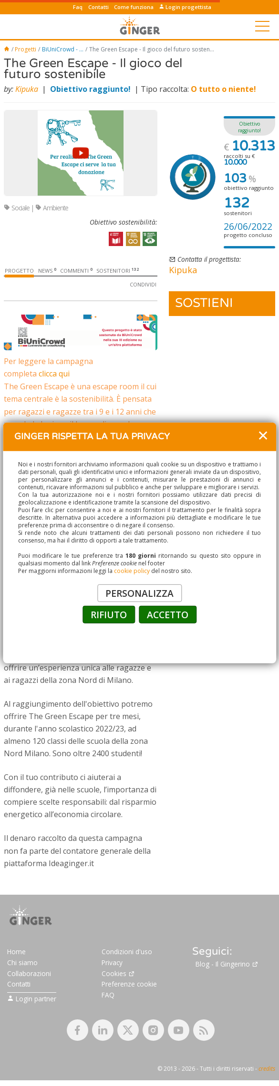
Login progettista (185, 7)
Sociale (17, 208)
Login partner (31, 1044)
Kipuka (26, 89)
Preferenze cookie (129, 1030)
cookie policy (132, 571)
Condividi (143, 284)
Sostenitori (117, 270)
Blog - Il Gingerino (227, 1010)
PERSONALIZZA (139, 593)
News (47, 270)
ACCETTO (167, 614)
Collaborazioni (29, 1019)
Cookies (118, 1019)
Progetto (19, 270)
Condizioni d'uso (127, 997)
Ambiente (51, 208)
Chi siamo (22, 1008)
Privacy (112, 1008)
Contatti (98, 7)
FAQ (108, 1041)
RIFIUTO (109, 614)
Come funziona (134, 7)
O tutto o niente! (223, 89)
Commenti (76, 270)
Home (16, 997)
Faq (78, 7)
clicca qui (54, 373)
